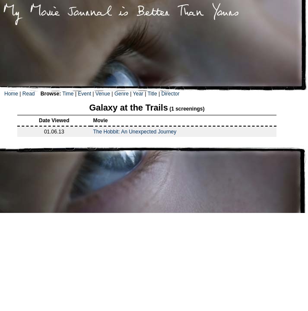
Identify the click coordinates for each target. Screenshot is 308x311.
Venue (102, 94)
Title (152, 94)
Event (84, 94)
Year (138, 94)
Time (67, 94)
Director (170, 94)
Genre (121, 94)
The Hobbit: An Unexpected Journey (134, 132)
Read (28, 94)
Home (11, 94)
